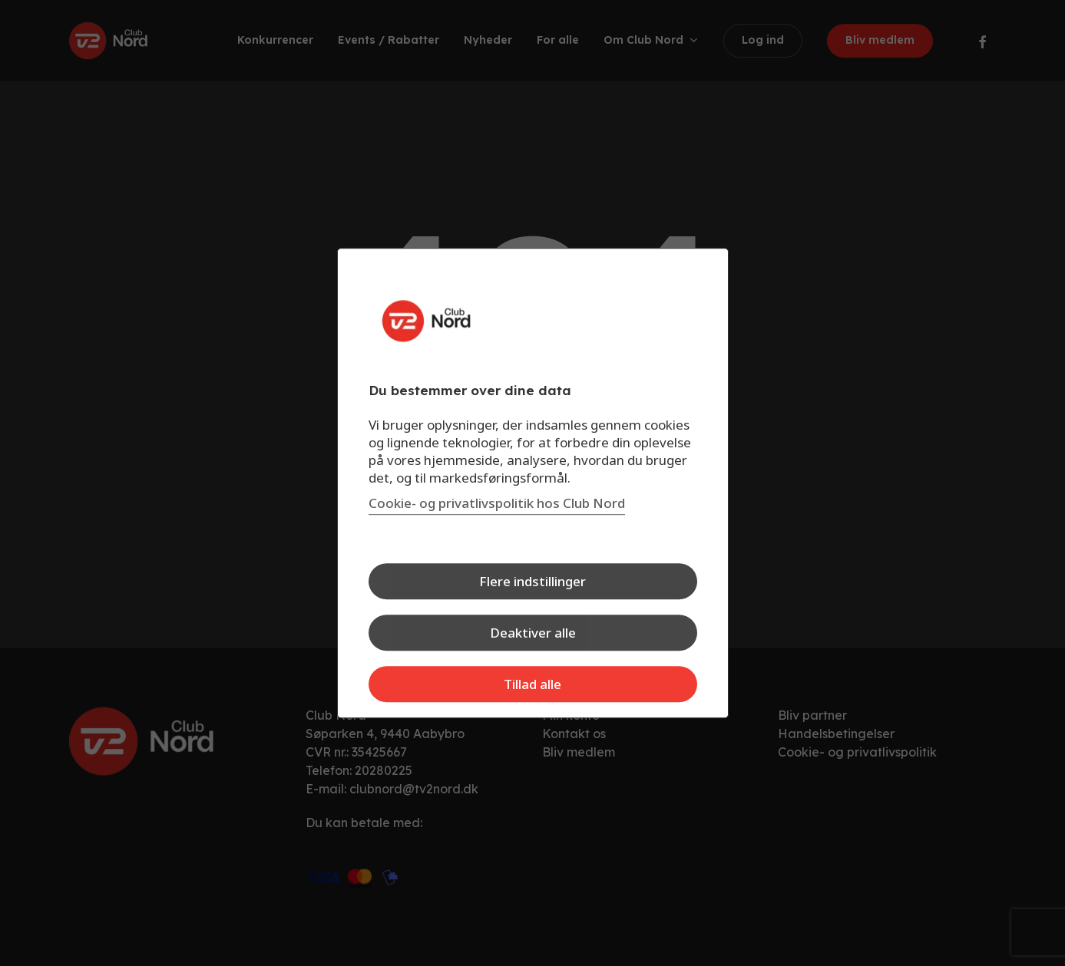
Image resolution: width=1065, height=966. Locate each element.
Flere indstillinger (532, 581)
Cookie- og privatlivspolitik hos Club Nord (497, 503)
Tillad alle (532, 684)
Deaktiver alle (533, 632)
